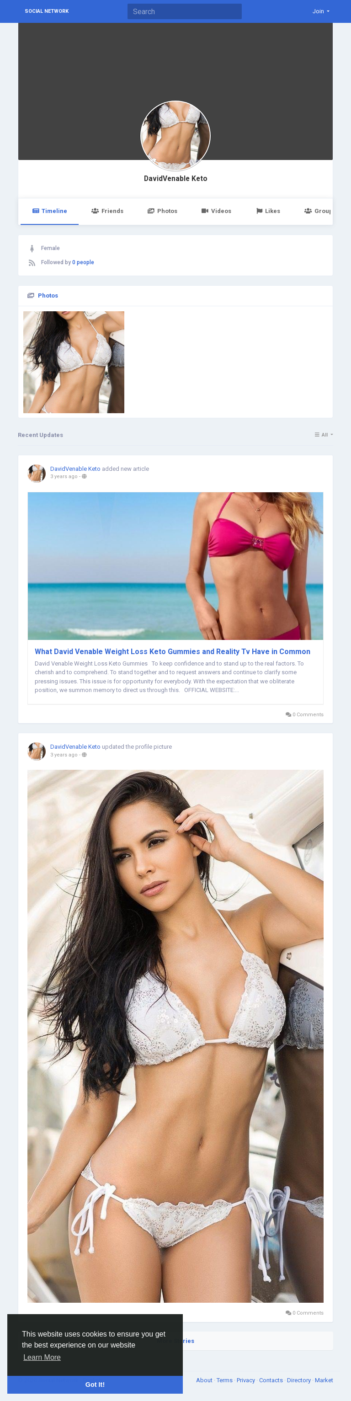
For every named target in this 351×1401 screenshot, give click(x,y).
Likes (267, 211)
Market (324, 1380)
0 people (83, 262)
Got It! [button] (95, 1384)
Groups (319, 211)
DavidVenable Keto (175, 179)
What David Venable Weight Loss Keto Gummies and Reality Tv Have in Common (172, 651)
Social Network (47, 11)
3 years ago (64, 476)
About (205, 1380)
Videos (216, 211)
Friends (107, 211)
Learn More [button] (42, 1357)
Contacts (271, 1380)
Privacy (246, 1380)
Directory (299, 1380)
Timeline (49, 211)
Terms (225, 1380)
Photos (162, 211)
